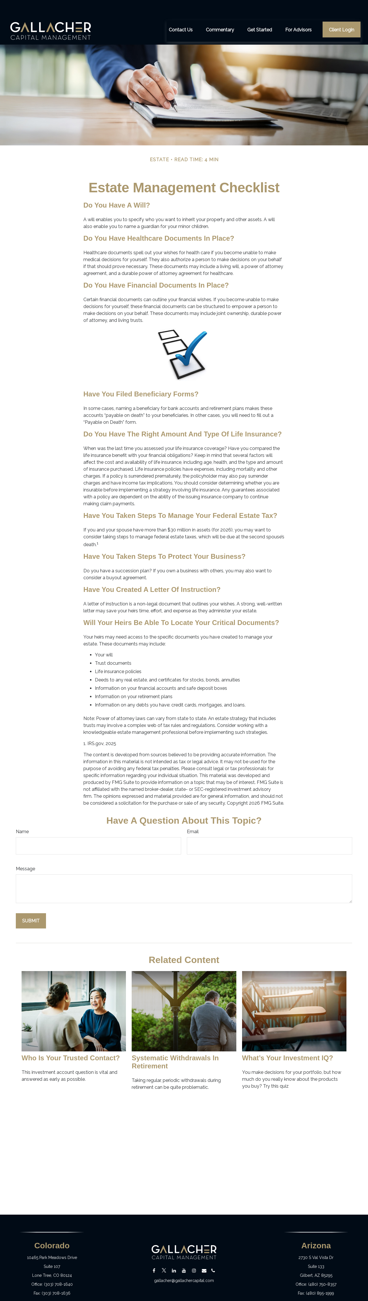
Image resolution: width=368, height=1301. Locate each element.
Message (25, 851)
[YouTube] (184, 1253)
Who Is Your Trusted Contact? (71, 1040)
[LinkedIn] (174, 1253)
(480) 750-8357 (322, 1267)
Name (22, 814)
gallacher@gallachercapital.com (184, 1263)
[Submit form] (31, 903)
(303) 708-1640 (58, 1267)
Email (193, 814)
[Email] (204, 1253)
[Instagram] (194, 1253)
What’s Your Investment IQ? (287, 1040)
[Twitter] (164, 1253)
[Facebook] (154, 1253)
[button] (180, 12)
